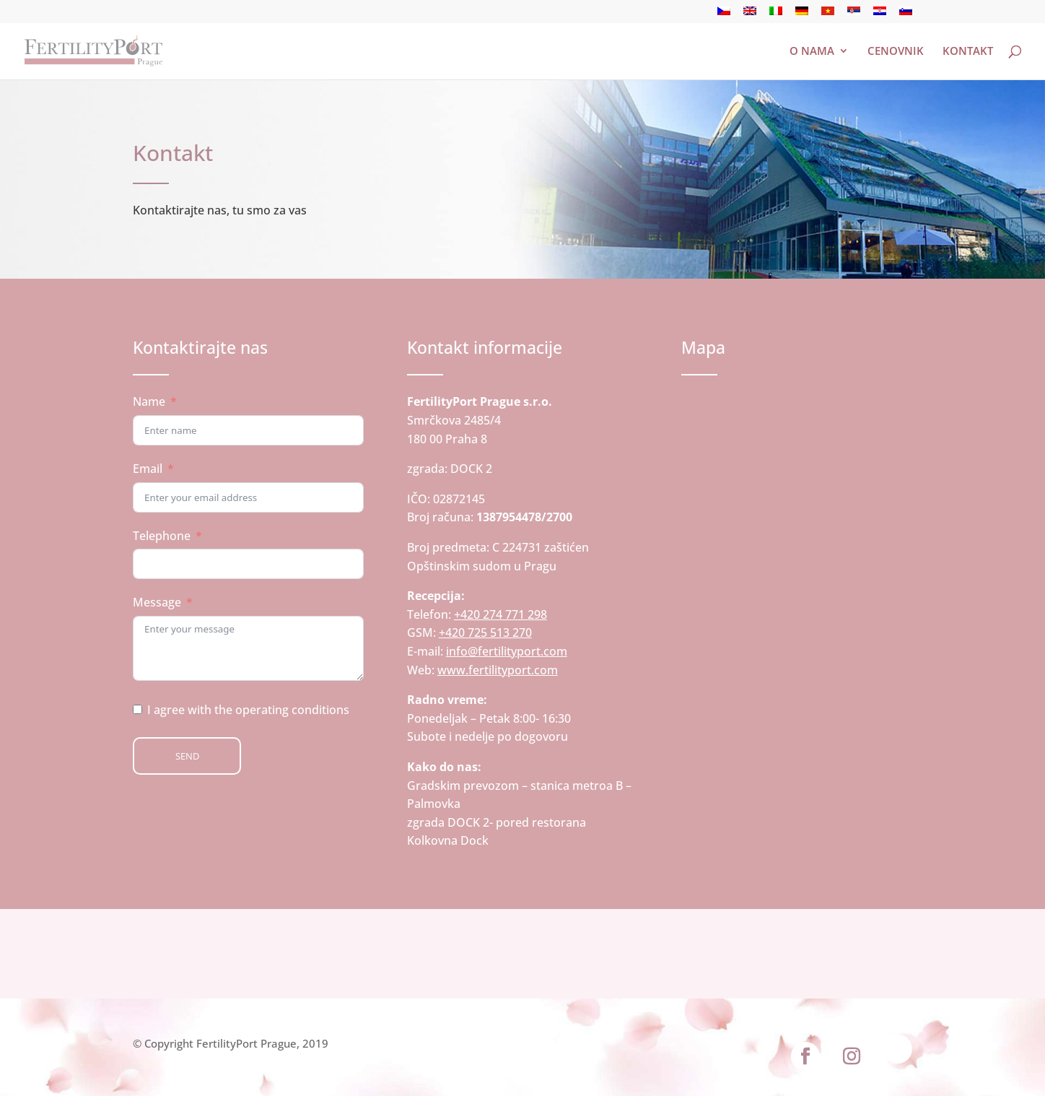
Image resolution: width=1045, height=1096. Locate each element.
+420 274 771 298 (500, 614)
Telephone (162, 536)
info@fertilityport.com (506, 651)
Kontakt (968, 51)
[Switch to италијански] (775, 14)
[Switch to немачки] (801, 14)
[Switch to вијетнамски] (827, 14)
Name (149, 401)
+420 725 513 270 (485, 632)
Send (187, 755)
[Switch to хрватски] (879, 14)
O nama (812, 51)
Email (147, 469)
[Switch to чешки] (723, 14)
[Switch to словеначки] (905, 14)
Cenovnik (895, 51)
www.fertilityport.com (497, 670)
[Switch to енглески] (749, 14)
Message (157, 602)
